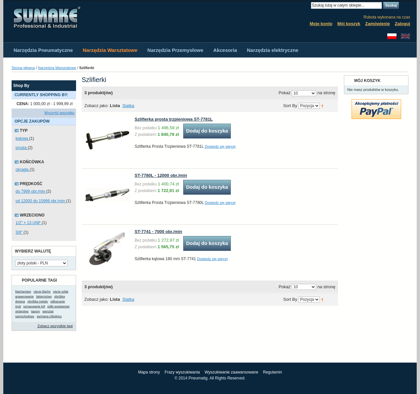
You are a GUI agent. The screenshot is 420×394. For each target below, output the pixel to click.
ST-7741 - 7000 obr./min (158, 231)
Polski (392, 36)
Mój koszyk (348, 23)
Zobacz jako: (96, 105)
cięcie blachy (42, 291)
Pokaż (284, 93)
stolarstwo (22, 311)
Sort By (290, 105)
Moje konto (321, 23)
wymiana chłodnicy (49, 316)
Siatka (128, 105)
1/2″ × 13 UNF (29, 222)
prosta (22, 147)
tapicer (35, 311)
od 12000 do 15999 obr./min (41, 201)
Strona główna (23, 68)
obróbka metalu (37, 301)
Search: (307, 5)
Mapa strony (149, 372)
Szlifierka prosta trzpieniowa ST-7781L (174, 119)
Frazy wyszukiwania (182, 372)
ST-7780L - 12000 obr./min (161, 175)
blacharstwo (23, 291)
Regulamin (272, 372)
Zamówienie (377, 23)
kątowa (22, 138)
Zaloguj (402, 23)
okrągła (23, 169)
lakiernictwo (44, 296)
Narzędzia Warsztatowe (57, 68)
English (405, 36)
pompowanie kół (34, 306)
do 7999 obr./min (31, 191)
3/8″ (19, 232)
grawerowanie (24, 296)
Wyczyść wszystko (59, 113)
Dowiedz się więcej (220, 146)
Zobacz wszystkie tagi (55, 326)
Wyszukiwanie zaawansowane (231, 372)
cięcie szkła (60, 291)
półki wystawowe (58, 306)
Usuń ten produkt (73, 104)
